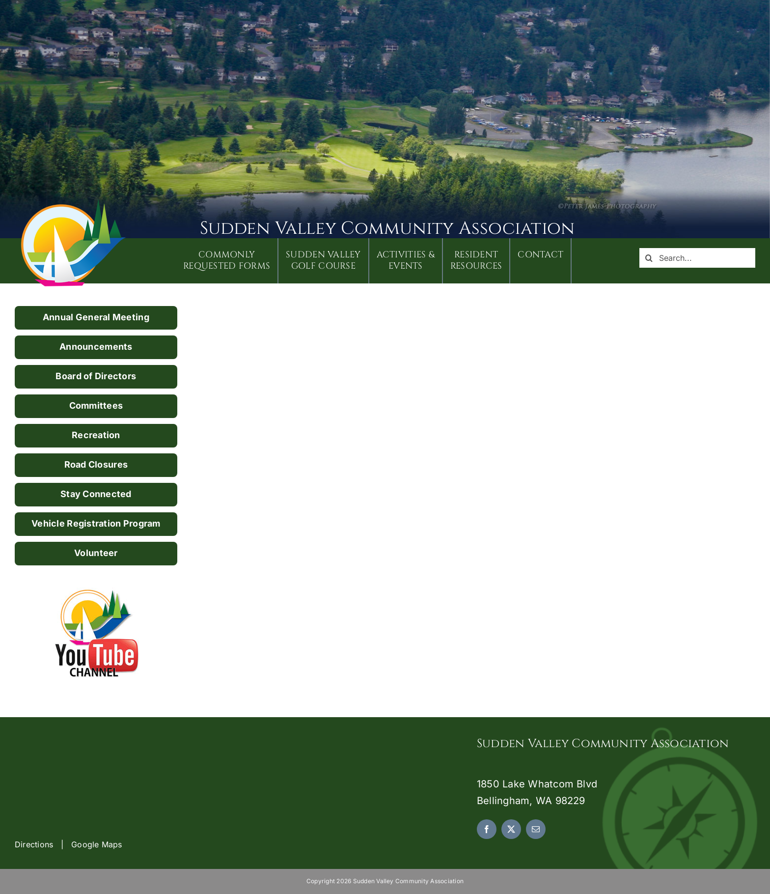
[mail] (536, 829)
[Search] (649, 258)
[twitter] (511, 829)
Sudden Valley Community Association (387, 228)
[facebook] (486, 829)
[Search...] (697, 258)
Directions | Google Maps (68, 844)
